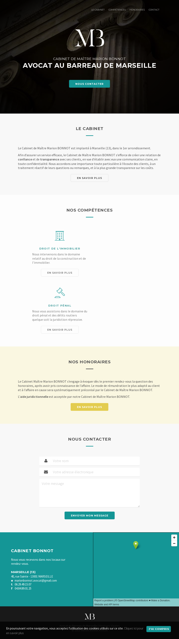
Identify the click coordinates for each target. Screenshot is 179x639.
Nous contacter (89, 83)
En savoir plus (89, 178)
